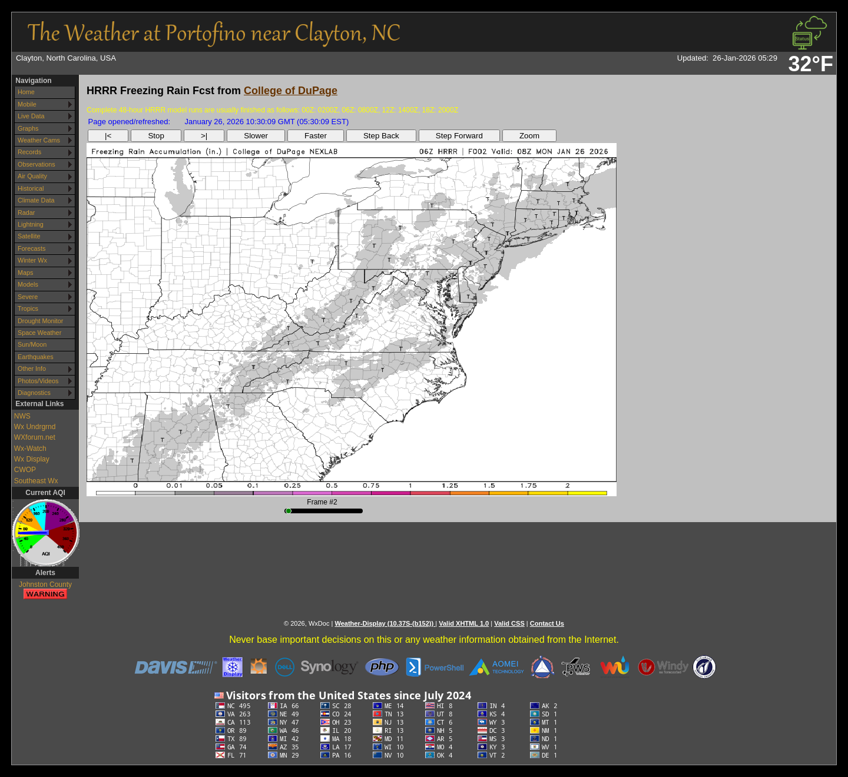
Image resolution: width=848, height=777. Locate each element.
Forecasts (31, 248)
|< (108, 135)
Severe (28, 296)
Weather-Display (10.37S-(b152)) (384, 623)
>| (204, 135)
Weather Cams (39, 140)
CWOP (25, 470)
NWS (22, 416)
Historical (31, 188)
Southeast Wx (36, 481)
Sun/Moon (32, 344)
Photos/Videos (38, 380)
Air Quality (32, 176)
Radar (26, 212)
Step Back (381, 135)
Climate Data (36, 200)
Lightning (31, 224)
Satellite (29, 236)
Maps (25, 272)
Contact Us (547, 623)
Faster (315, 135)
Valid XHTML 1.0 (464, 623)
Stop (156, 135)
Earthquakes (36, 356)
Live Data (31, 115)
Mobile (27, 104)
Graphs (28, 128)
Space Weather (39, 332)
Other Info (32, 368)
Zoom (529, 135)
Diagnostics (34, 392)
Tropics (28, 308)
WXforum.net (34, 437)
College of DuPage (290, 91)
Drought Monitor (40, 320)
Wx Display (31, 459)
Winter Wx (32, 260)
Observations (36, 164)
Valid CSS (509, 623)
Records (29, 151)
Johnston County (45, 590)
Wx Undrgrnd (35, 427)
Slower (256, 135)
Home (26, 91)
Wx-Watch (30, 448)
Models (28, 284)
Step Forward (459, 135)
